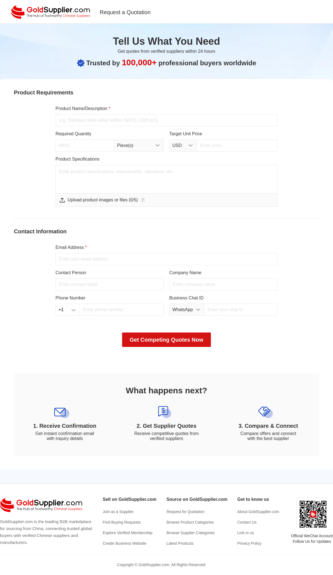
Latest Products (180, 543)
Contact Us (246, 522)
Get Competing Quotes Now (166, 340)
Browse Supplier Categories (191, 533)
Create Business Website (124, 543)
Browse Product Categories (190, 522)
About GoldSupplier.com (258, 511)
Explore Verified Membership (127, 533)
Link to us (245, 533)
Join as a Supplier (118, 511)
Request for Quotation (186, 511)
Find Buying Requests (122, 522)
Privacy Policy (249, 543)
